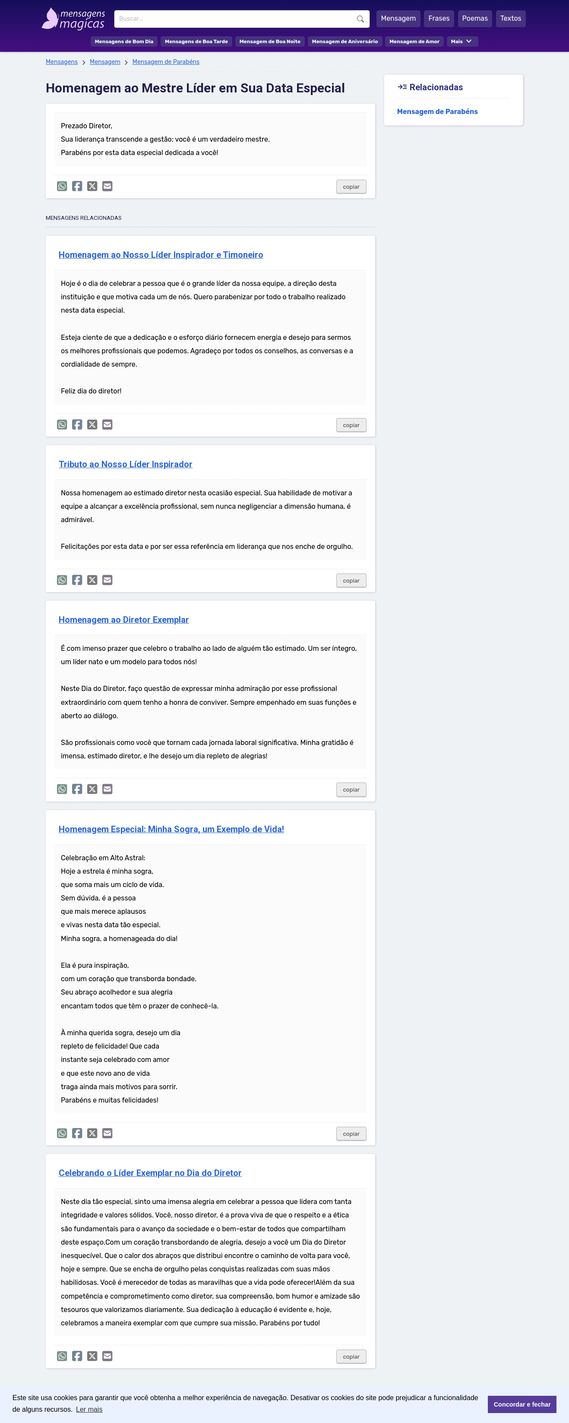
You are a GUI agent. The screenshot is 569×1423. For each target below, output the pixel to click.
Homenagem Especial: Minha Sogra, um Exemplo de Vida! (171, 829)
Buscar (360, 19)
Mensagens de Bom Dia (124, 41)
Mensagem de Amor (414, 41)
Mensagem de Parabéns (166, 62)
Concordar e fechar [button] (522, 1404)
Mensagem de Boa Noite (270, 41)
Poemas (475, 18)
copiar (351, 187)
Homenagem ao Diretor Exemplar (124, 620)
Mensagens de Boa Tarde (196, 41)
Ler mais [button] (89, 1409)
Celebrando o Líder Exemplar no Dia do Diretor (150, 1173)
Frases (438, 18)
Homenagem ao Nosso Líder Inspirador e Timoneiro (161, 255)
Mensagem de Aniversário (345, 41)
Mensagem (398, 18)
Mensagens (62, 62)
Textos (511, 18)
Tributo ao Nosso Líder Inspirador (126, 464)
